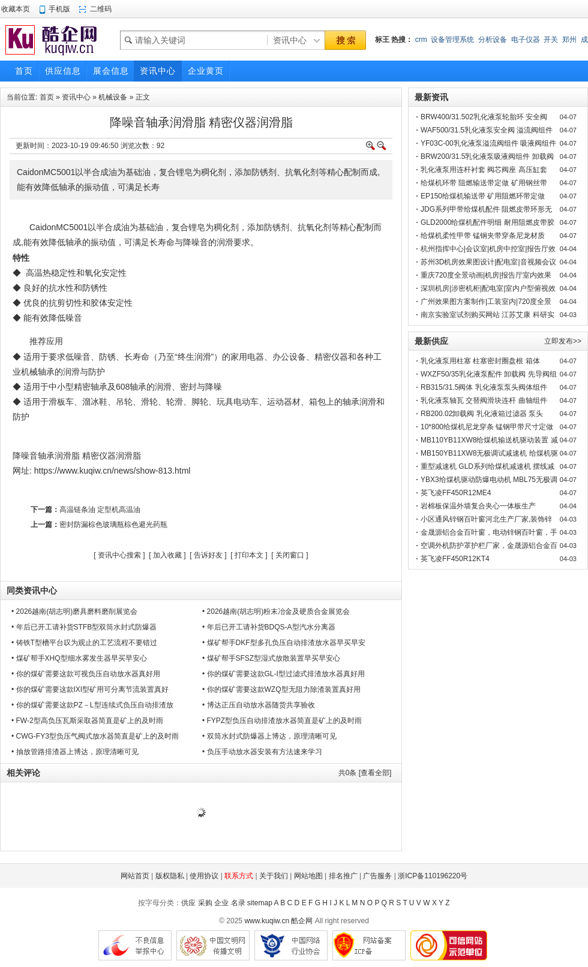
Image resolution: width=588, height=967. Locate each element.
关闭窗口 (289, 555)
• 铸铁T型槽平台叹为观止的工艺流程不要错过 (84, 642)
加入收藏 (167, 555)
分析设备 (492, 39)
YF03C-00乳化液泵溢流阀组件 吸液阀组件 (488, 143)
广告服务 (377, 876)
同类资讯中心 (32, 590)
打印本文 (249, 555)
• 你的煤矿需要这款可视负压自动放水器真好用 (85, 674)
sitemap (259, 903)
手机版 (59, 9)
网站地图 (308, 876)
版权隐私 (169, 876)
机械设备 (112, 97)
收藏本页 (15, 9)
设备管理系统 (452, 39)
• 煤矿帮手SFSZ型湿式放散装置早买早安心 (271, 658)
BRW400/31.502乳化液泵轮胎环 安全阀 (484, 117)
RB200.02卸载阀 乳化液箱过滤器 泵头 (482, 413)
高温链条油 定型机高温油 (99, 509)
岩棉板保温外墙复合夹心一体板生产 (478, 506)
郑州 (569, 39)
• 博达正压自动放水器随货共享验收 (258, 705)
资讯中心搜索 (119, 555)
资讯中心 (76, 97)
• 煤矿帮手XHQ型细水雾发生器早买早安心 (79, 658)
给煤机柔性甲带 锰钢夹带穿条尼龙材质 (483, 235)
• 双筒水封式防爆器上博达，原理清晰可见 (269, 736)
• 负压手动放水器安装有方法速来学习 (262, 752)
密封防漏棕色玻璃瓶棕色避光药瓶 (113, 524)
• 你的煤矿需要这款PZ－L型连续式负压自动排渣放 (92, 705)
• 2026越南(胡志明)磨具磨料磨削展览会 (74, 611)
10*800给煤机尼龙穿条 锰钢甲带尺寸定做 (487, 427)
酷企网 (302, 921)
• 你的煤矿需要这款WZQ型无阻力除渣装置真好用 (281, 689)
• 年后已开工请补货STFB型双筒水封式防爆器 (84, 627)
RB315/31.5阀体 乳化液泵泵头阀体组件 (484, 387)
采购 (205, 903)
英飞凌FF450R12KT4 (455, 559)
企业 (221, 903)
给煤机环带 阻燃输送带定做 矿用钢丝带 (484, 183)
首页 (47, 97)
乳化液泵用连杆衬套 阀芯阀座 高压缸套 (484, 169)
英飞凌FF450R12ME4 (456, 493)
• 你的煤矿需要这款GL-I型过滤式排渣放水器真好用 (283, 674)
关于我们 (273, 876)
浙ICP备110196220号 (432, 876)
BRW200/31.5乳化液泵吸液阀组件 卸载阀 (487, 156)
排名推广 (343, 876)
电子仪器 (525, 39)
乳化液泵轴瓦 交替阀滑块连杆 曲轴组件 (484, 400)
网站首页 (135, 876)
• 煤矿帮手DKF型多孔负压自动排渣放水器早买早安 (283, 642)
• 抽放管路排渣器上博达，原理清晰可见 (75, 752)
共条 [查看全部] (365, 773)
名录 (238, 903)
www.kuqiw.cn (266, 921)
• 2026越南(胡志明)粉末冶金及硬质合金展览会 (276, 611)
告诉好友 (208, 555)
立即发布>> (562, 341)
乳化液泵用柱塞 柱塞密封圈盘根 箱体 (480, 361)
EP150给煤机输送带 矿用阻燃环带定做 (483, 196)
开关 (551, 39)
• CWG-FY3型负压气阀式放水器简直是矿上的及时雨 (95, 736)
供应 (188, 903)
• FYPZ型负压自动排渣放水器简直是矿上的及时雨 (282, 720)
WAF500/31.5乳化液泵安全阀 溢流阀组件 (487, 130)
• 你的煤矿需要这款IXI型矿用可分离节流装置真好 (90, 689)
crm (421, 39)
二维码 (101, 9)
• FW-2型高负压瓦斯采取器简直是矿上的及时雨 (87, 720)
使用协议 (204, 876)
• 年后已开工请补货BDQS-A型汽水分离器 (268, 627)
